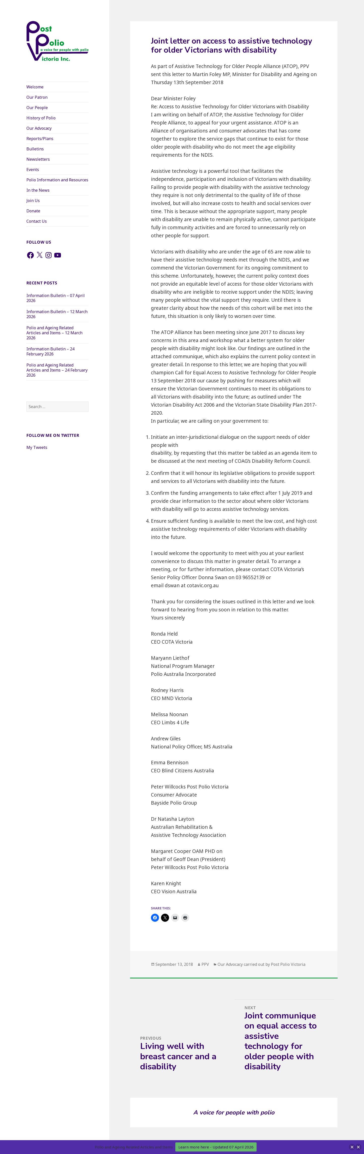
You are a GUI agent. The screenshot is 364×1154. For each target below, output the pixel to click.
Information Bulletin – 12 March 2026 (57, 314)
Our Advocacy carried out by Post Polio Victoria (261, 964)
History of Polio (41, 118)
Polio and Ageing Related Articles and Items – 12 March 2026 (54, 333)
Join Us (33, 200)
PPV (205, 964)
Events (32, 169)
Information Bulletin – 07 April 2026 (55, 298)
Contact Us (36, 221)
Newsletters (38, 159)
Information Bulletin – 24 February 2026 (50, 351)
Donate (33, 211)
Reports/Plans (39, 138)
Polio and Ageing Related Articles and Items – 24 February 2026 (57, 370)
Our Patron (37, 97)
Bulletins (35, 149)
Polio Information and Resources (57, 180)
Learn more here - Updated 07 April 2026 (216, 1146)
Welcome (35, 87)
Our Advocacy (39, 128)
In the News (38, 190)
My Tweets (36, 447)
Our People (37, 107)
